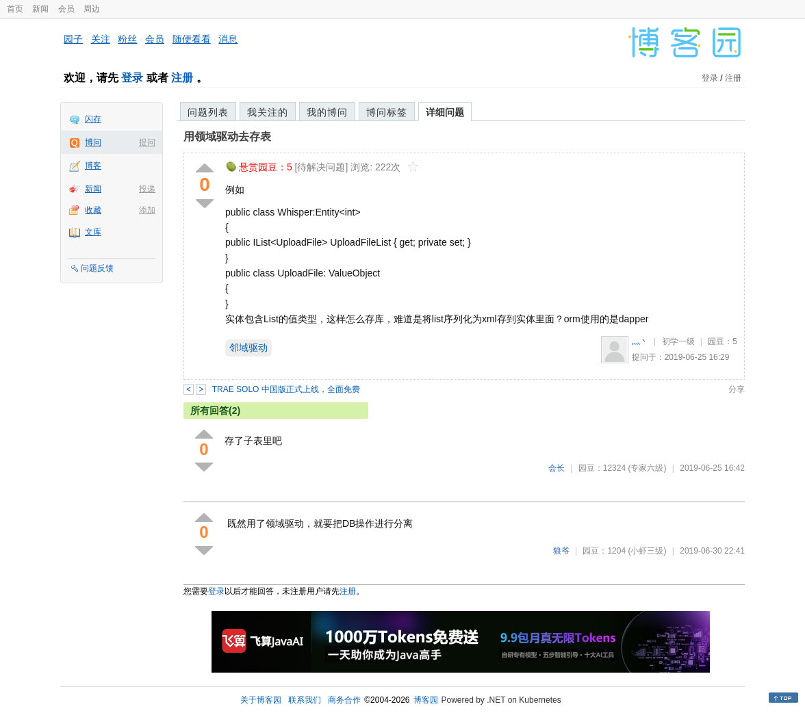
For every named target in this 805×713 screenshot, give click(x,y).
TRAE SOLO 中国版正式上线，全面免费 (286, 389)
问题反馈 (97, 268)
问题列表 (208, 112)
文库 (93, 232)
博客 (93, 165)
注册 (182, 77)
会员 (66, 9)
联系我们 (304, 700)
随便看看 (191, 39)
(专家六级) (647, 468)
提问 (147, 142)
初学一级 (678, 341)
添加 (147, 210)
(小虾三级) (647, 551)
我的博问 (327, 112)
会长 (556, 468)
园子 (73, 39)
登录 (132, 77)
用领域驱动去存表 (227, 136)
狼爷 (561, 551)
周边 (92, 9)
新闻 (40, 9)
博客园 (425, 700)
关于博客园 (260, 700)
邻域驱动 (248, 347)
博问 (93, 142)
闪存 (93, 119)
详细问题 (445, 112)
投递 (147, 189)
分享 (736, 389)
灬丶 (640, 341)
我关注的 (267, 112)
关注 (100, 39)
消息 (228, 39)
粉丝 (127, 39)
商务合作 (344, 700)
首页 (15, 9)
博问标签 (386, 112)
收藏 (93, 210)
